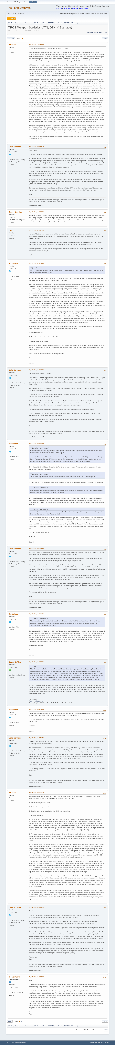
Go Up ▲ (106, 1042)
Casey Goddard (15, 212)
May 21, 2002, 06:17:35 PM (36, 907)
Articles (67, 8)
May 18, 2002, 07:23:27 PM (36, 230)
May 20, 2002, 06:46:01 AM (36, 614)
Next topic (103, 33)
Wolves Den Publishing (36, 701)
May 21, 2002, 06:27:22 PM (36, 976)
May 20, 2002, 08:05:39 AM (36, 709)
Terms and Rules (98, 1042)
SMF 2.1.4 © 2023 (11, 1042)
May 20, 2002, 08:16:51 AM (36, 738)
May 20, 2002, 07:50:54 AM (36, 662)
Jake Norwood (15, 147)
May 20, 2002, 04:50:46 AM (36, 443)
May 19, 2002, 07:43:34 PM (36, 370)
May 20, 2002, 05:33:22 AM (36, 548)
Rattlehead (13, 263)
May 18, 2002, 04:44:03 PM (36, 146)
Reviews (84, 8)
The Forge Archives (18, 7)
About (59, 8)
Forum (75, 8)
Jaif (10, 230)
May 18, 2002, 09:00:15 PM (36, 263)
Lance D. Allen (15, 662)
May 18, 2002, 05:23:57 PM (36, 212)
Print (105, 38)
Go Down (11, 38)
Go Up (10, 1021)
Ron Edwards (15, 977)
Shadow (12, 45)
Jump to (78, 1030)
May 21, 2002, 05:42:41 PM (36, 792)
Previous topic (92, 33)
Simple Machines (21, 1042)
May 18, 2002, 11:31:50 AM (36, 44)
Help (91, 1042)
